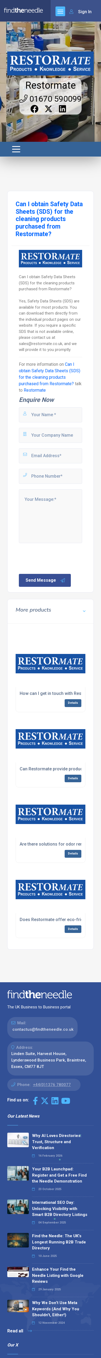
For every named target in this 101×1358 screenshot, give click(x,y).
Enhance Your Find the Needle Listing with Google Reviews (57, 1275)
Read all (19, 1330)
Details (73, 703)
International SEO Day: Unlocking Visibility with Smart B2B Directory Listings (59, 1208)
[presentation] (59, 557)
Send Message (45, 580)
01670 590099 (50, 99)
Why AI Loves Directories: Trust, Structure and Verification (56, 1141)
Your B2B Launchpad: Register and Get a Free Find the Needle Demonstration (59, 1175)
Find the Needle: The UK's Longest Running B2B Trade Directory (59, 1241)
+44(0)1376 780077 (52, 1084)
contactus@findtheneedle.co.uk (43, 1029)
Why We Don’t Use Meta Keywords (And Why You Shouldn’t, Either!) (55, 1308)
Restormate (50, 85)
